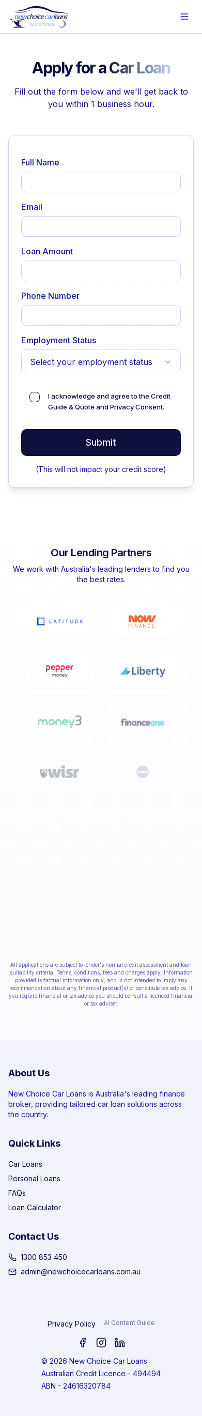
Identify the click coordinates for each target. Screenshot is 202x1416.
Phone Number (50, 296)
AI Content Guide (129, 1323)
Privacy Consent (136, 407)
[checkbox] (34, 397)
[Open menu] (184, 16)
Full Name (40, 162)
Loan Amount (47, 251)
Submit (101, 442)
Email (31, 207)
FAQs (17, 1193)
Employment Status (58, 340)
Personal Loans (34, 1178)
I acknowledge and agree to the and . (109, 401)
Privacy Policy (72, 1323)
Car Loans (25, 1164)
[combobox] (101, 361)
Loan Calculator (34, 1207)
